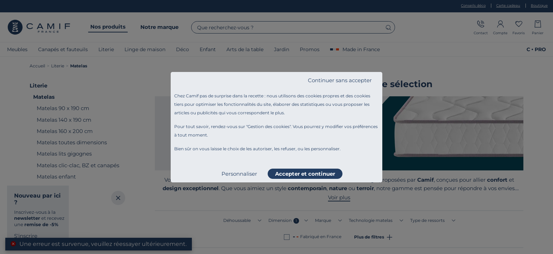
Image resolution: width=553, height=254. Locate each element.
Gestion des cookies (269, 126)
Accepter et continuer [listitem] (305, 173)
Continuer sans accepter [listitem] (340, 80)
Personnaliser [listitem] (239, 173)
